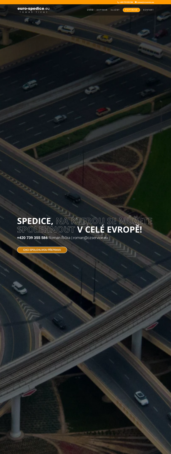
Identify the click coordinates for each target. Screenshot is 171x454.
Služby (115, 10)
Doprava (102, 10)
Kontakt (148, 10)
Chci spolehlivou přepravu (42, 249)
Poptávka (131, 10)
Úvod (90, 10)
